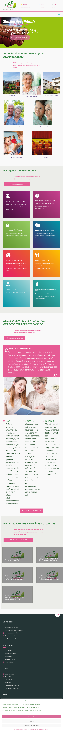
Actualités (8, 683)
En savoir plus (19, 37)
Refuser (31, 721)
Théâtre (46, 157)
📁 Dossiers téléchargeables (25, 5)
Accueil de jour (9, 656)
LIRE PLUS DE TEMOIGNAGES (31, 511)
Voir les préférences (31, 725)
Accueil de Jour (17, 127)
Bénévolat (8, 677)
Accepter (31, 716)
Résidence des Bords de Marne (14, 630)
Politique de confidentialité (30, 729)
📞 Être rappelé (54, 5)
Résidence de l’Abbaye (11, 627)
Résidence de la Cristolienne (13, 636)
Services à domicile (31, 96)
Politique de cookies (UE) (12, 688)
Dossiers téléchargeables (12, 685)
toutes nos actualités (18, 540)
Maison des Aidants (45, 127)
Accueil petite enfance (17, 157)
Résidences (12, 95)
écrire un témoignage (15, 338)
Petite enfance (9, 662)
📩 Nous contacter (41, 5)
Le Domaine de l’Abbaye (51, 95)
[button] (60, 701)
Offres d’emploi (9, 674)
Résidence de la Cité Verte (12, 633)
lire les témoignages (17, 184)
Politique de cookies (18, 729)
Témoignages (9, 680)
